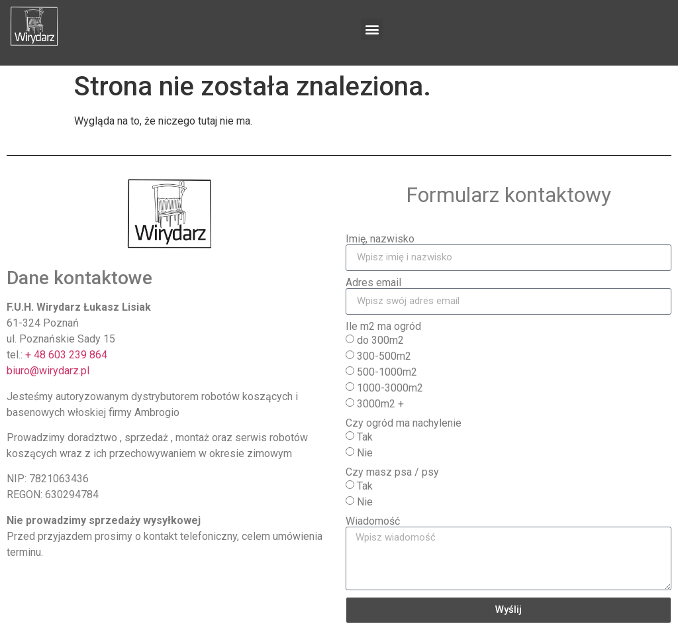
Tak (365, 436)
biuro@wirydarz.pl (48, 370)
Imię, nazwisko (380, 239)
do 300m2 (380, 339)
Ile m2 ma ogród (383, 326)
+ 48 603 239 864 (66, 354)
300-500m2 (384, 355)
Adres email (373, 283)
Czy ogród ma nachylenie (403, 423)
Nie (365, 452)
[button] (372, 29)
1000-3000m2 (390, 387)
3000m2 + (380, 403)
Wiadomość (373, 521)
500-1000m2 (387, 371)
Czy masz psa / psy (392, 472)
